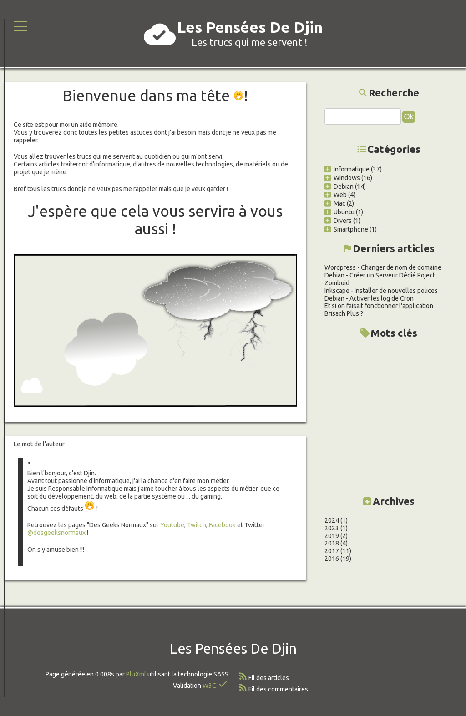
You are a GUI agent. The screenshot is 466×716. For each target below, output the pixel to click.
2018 (331, 543)
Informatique (347, 169)
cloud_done (160, 34)
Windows (342, 178)
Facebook (223, 525)
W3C (209, 685)
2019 (331, 536)
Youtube (172, 525)
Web (335, 194)
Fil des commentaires (278, 689)
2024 (331, 520)
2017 (331, 551)
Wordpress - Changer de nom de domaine (382, 267)
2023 (331, 528)
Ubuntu (339, 212)
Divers (338, 220)
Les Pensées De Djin (250, 27)
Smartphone (346, 229)
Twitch (196, 525)
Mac (334, 203)
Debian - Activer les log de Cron (369, 298)
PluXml (136, 674)
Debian (339, 186)
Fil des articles (268, 677)
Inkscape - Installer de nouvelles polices (381, 290)
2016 (331, 558)
